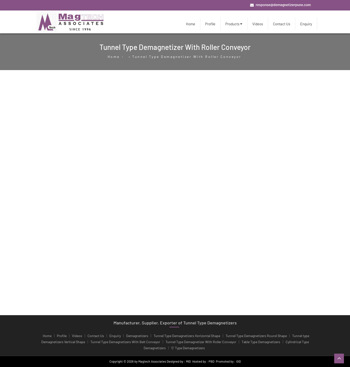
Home (190, 24)
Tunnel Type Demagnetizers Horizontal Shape (187, 336)
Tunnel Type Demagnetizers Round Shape (256, 336)
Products (233, 24)
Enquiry (306, 24)
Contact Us (281, 24)
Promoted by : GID (228, 361)
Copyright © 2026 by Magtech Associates (137, 361)
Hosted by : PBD (203, 361)
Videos (257, 24)
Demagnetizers (137, 336)
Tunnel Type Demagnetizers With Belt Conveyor (125, 342)
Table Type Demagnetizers (261, 342)
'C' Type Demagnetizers (188, 348)
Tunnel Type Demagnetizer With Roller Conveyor (201, 342)
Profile (210, 24)
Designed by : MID (178, 361)
